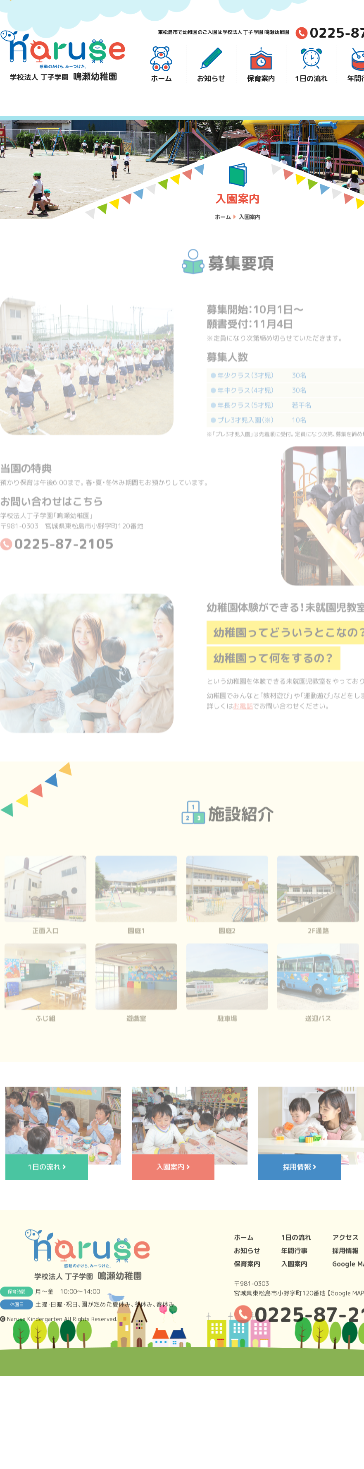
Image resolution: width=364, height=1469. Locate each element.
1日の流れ (311, 65)
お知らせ (211, 65)
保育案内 (261, 65)
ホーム (161, 65)
